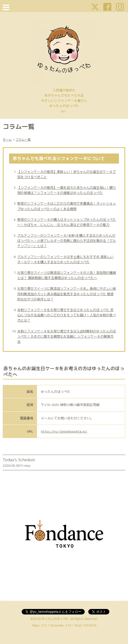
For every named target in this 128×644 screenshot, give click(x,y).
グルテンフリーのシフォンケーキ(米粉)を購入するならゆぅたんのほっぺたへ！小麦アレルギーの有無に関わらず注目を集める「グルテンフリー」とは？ (66, 240)
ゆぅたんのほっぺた (55, 619)
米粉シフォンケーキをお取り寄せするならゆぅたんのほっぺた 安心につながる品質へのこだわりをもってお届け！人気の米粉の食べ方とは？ (66, 315)
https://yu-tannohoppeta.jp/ (64, 431)
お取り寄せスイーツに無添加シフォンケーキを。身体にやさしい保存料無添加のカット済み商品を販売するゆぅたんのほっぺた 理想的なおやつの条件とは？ (66, 293)
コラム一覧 (23, 139)
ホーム (7, 139)
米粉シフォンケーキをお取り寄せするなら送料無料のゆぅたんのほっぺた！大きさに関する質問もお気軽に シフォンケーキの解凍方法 (66, 336)
